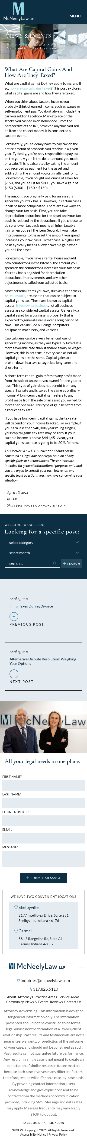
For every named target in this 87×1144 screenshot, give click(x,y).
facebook (33, 505)
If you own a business (32, 305)
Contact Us (72, 1002)
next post (22, 679)
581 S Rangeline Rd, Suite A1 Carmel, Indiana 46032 (41, 941)
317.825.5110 (45, 989)
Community (15, 1002)
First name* (12, 776)
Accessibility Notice (33, 1134)
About (11, 997)
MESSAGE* (10, 847)
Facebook (31, 1123)
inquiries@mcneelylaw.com (45, 980)
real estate (17, 296)
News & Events (36, 1002)
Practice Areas (46, 997)
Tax (14, 499)
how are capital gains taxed (30, 88)
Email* (7, 829)
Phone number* (15, 812)
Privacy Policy (57, 1134)
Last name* (11, 794)
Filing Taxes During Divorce (31, 606)
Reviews (56, 1002)
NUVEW (17, 1130)
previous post (27, 622)
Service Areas (69, 997)
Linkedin (58, 505)
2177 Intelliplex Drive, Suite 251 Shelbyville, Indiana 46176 (44, 918)
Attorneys (25, 997)
